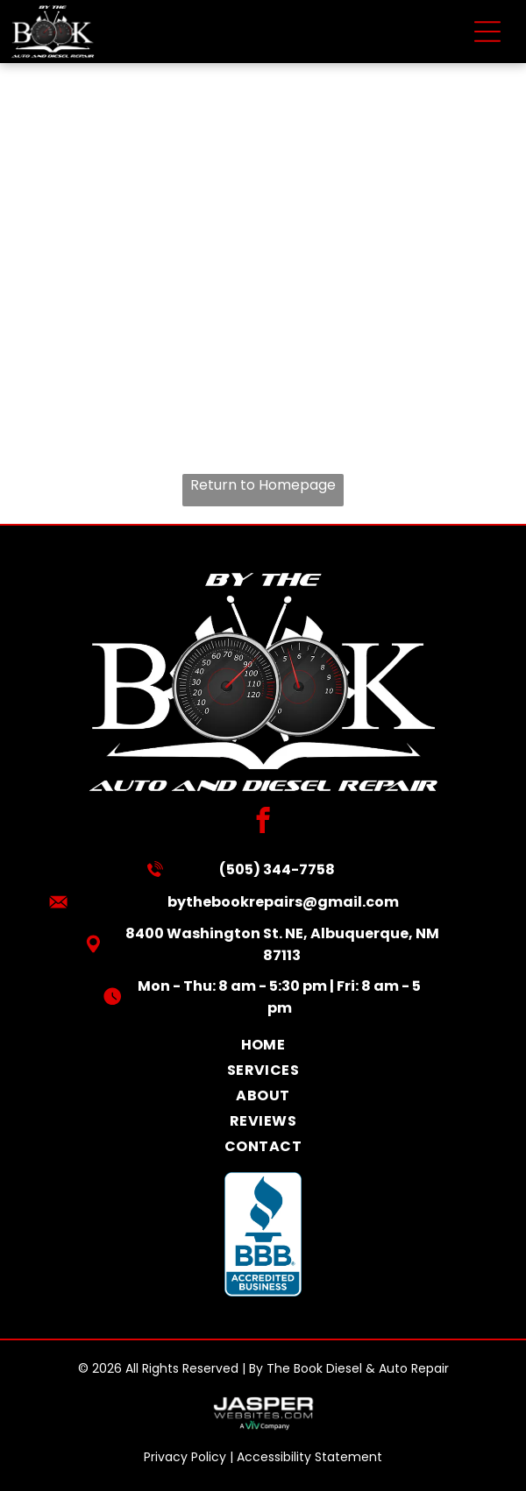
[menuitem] (263, 1044)
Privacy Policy (185, 1457)
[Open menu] (487, 31)
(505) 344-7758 (277, 869)
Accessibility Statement (309, 1457)
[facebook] (263, 822)
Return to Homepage (263, 485)
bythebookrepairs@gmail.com (283, 902)
